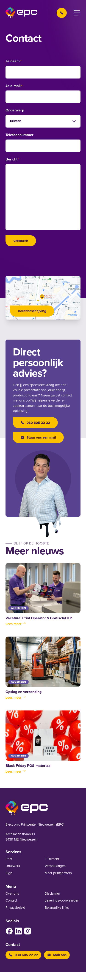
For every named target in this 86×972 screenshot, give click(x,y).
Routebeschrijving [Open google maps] (32, 311)
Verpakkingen (55, 866)
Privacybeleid (15, 907)
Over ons (12, 893)
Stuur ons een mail (38, 437)
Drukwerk (13, 866)
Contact (11, 900)
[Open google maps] (43, 298)
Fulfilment (52, 859)
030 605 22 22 (35, 423)
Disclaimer (52, 893)
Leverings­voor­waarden (62, 900)
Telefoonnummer (19, 135)
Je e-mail (14, 86)
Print (9, 859)
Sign (9, 873)
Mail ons (57, 955)
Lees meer (16, 623)
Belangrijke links (57, 907)
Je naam (14, 61)
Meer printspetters (58, 873)
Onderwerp (15, 110)
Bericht (12, 159)
